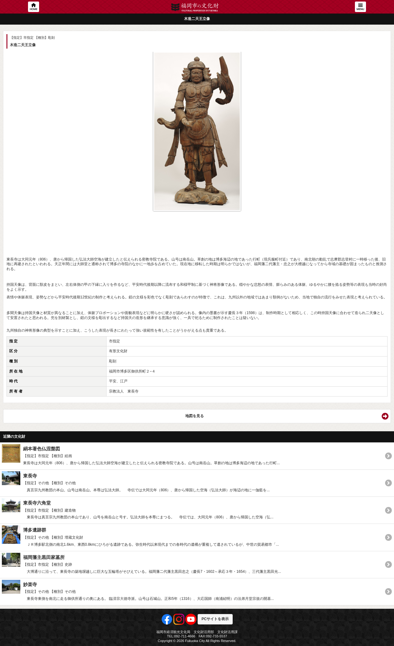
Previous (14, 128)
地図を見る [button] (194, 416)
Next (380, 128)
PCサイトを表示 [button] (215, 619)
